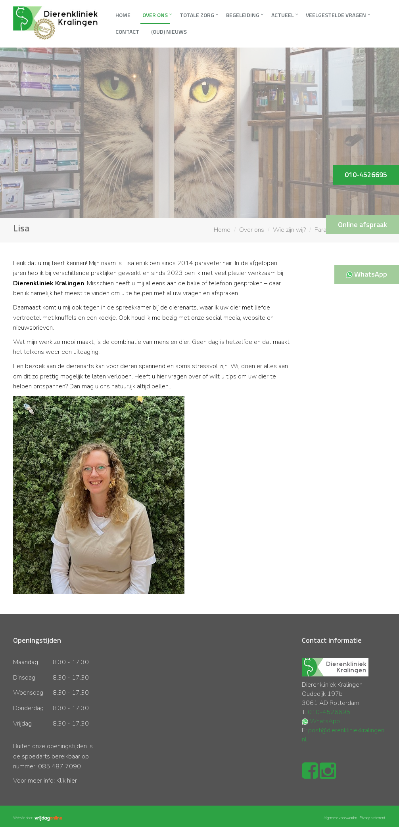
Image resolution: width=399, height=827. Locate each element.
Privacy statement (372, 818)
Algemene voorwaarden (340, 818)
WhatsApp (325, 721)
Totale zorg (197, 15)
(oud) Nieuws (169, 31)
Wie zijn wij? (289, 229)
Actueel (282, 15)
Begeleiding (242, 15)
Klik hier (66, 780)
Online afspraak (362, 224)
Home (122, 15)
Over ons (155, 15)
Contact (127, 31)
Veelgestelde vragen (336, 15)
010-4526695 (329, 712)
